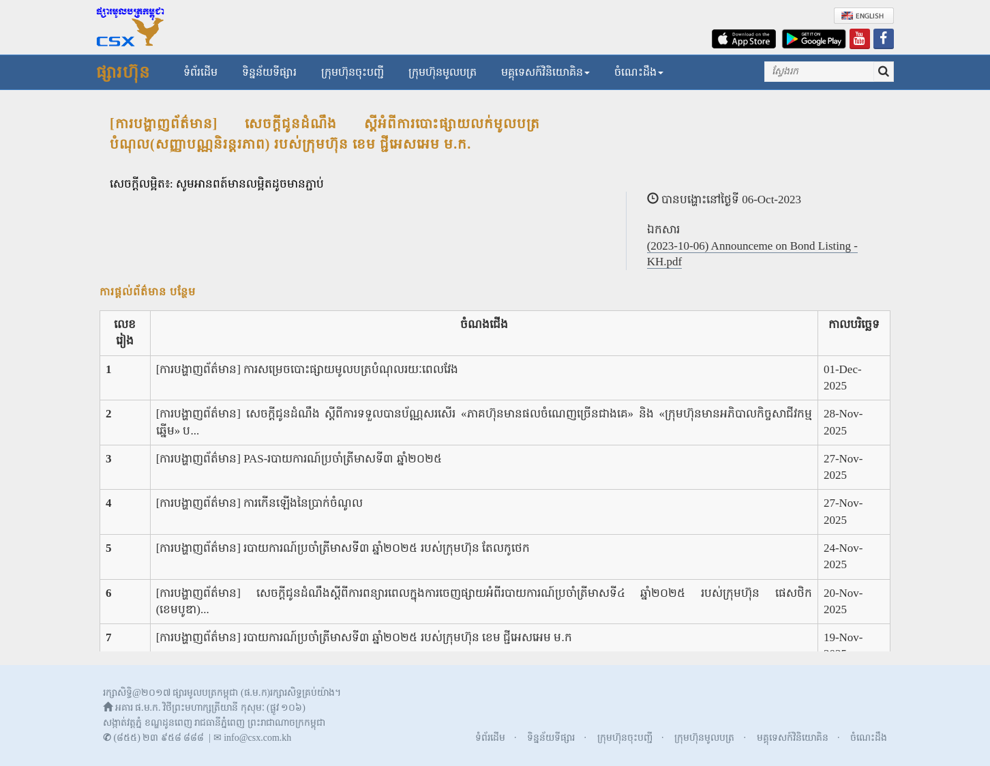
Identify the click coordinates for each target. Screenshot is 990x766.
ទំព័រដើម (200, 72)
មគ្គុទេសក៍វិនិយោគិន (545, 72)
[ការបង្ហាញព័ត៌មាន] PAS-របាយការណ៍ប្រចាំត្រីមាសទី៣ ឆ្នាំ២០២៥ (299, 458)
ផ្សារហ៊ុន (123, 72)
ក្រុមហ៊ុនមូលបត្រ (442, 72)
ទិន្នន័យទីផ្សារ (269, 72)
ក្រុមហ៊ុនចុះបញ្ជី (352, 72)
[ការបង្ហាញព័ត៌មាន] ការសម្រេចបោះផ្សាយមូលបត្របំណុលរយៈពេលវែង (307, 369)
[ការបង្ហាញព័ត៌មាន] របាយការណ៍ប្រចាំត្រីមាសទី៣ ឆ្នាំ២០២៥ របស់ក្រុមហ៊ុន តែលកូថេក (343, 548)
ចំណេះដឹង (638, 72)
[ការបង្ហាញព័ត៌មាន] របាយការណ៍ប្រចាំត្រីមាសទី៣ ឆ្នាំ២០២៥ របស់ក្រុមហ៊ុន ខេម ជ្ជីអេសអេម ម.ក (364, 637)
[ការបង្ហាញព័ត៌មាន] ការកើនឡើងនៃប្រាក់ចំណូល (259, 503)
